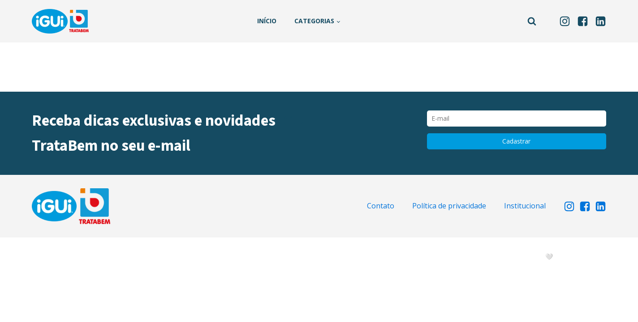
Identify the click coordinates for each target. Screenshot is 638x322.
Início (266, 21)
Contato (380, 206)
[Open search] (532, 21)
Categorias (314, 21)
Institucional (525, 206)
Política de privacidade (449, 206)
